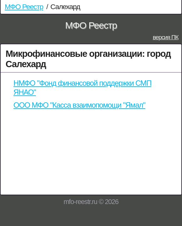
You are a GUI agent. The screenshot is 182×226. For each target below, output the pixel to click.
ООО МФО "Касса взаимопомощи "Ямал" (79, 105)
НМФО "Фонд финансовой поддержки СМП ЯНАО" (83, 87)
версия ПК (166, 37)
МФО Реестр (24, 7)
